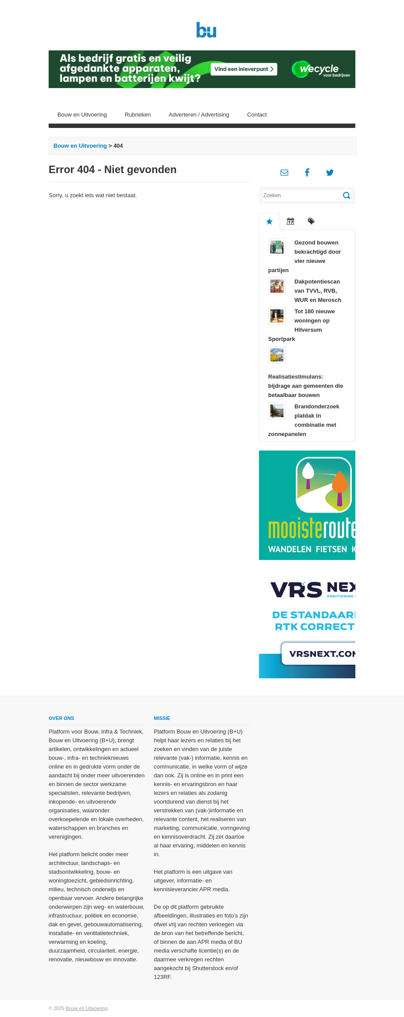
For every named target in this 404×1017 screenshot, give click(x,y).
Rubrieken (138, 114)
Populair (269, 221)
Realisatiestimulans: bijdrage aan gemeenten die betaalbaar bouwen (305, 385)
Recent (290, 221)
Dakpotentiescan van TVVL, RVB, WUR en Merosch (317, 290)
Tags (311, 221)
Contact (257, 114)
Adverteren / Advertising (199, 114)
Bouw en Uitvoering (82, 114)
